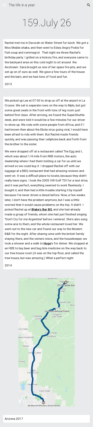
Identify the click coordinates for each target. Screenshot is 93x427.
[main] (46, 22)
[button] (4, 5)
